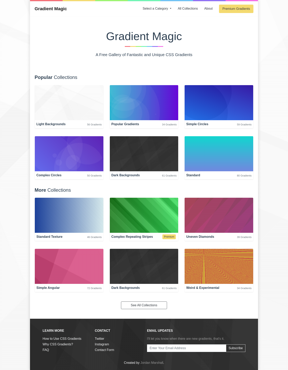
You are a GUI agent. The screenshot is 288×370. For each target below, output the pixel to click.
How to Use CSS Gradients (62, 338)
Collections (188, 8)
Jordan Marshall (151, 362)
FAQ (46, 350)
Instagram (102, 344)
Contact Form (104, 350)
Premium (236, 8)
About (208, 8)
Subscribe (236, 348)
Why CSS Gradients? (58, 344)
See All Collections (144, 305)
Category (156, 8)
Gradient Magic (51, 8)
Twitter (99, 338)
